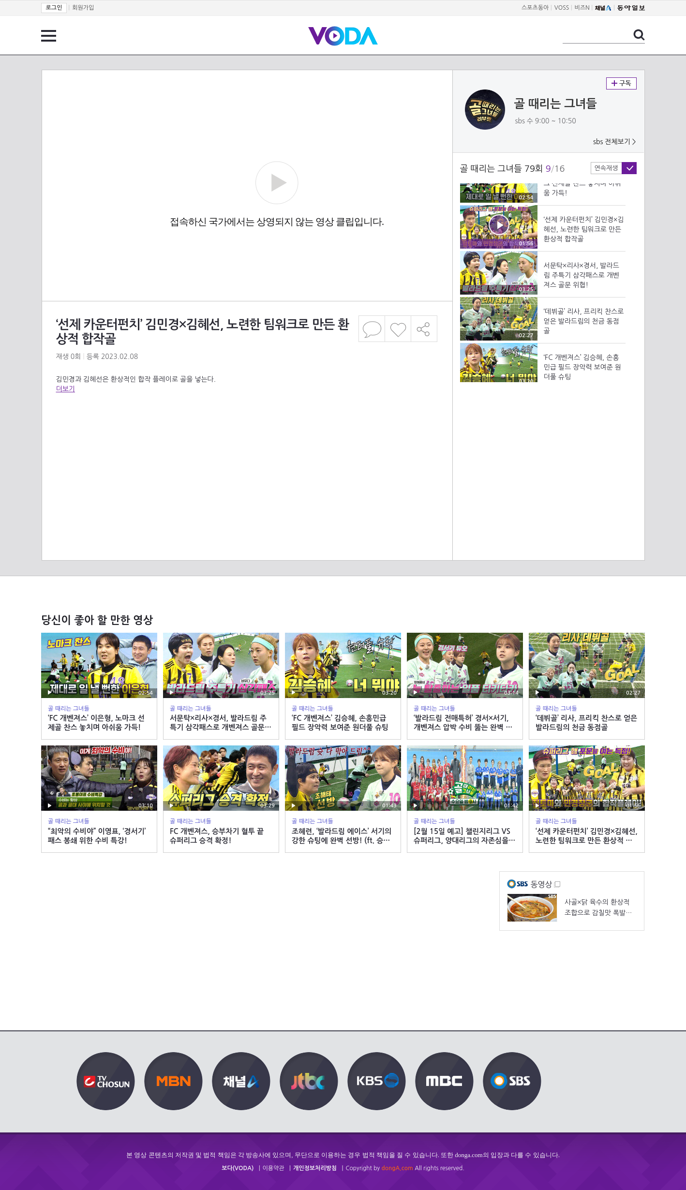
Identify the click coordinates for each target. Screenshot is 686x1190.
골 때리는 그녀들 (555, 104)
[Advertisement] (246, 432)
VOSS (561, 8)
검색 (639, 35)
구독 (621, 83)
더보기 (65, 389)
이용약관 (273, 1168)
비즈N (582, 8)
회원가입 (83, 8)
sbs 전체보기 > (614, 141)
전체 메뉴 (48, 36)
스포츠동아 (535, 8)
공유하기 (424, 328)
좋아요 (398, 328)
